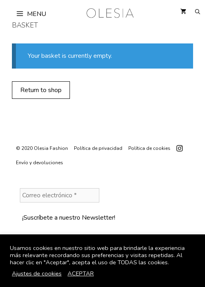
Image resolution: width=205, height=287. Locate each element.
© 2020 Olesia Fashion (42, 148)
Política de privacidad (98, 148)
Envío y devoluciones (39, 162)
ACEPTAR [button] (81, 273)
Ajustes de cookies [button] (37, 273)
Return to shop (41, 90)
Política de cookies (149, 148)
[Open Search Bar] (197, 12)
